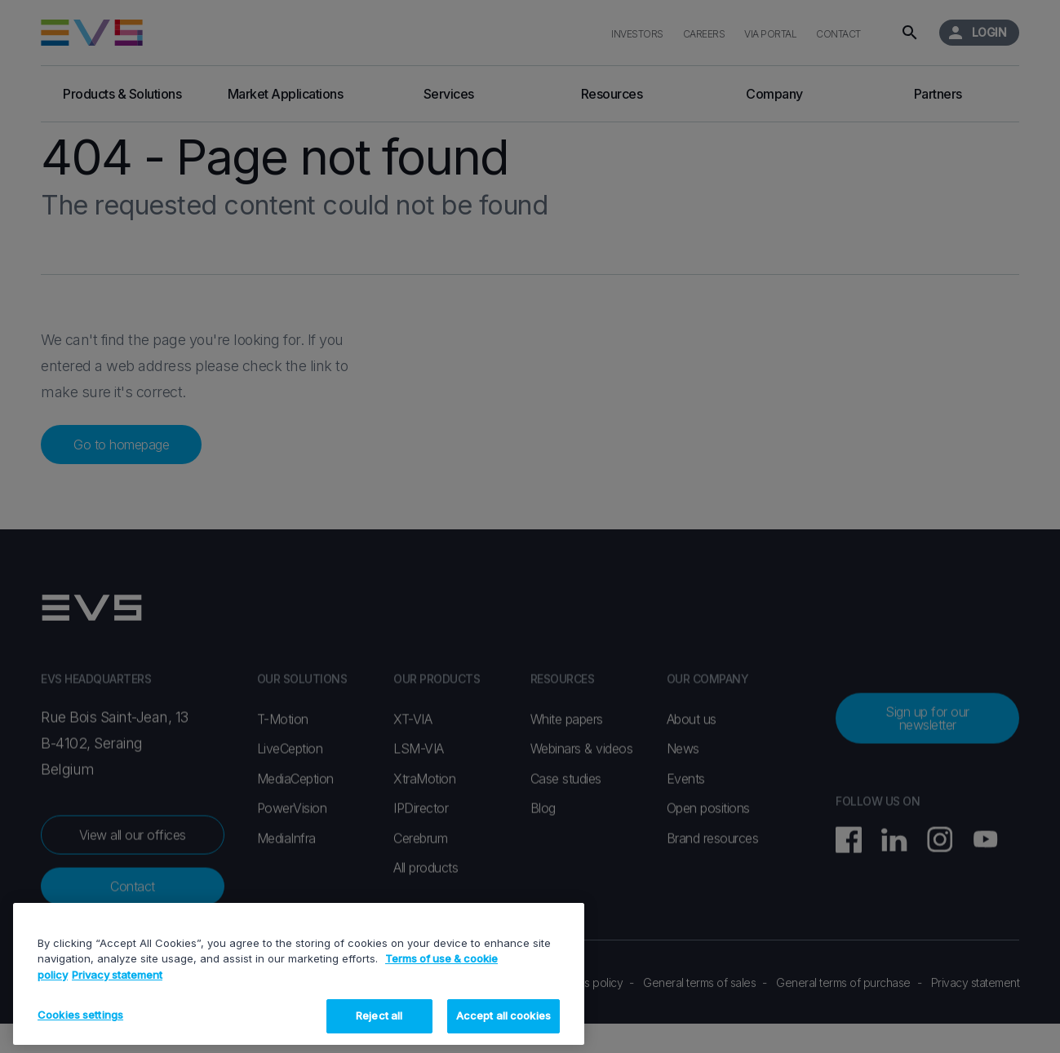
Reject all (379, 1015)
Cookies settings (80, 1014)
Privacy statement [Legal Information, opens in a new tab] (117, 974)
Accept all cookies (503, 1015)
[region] (298, 974)
